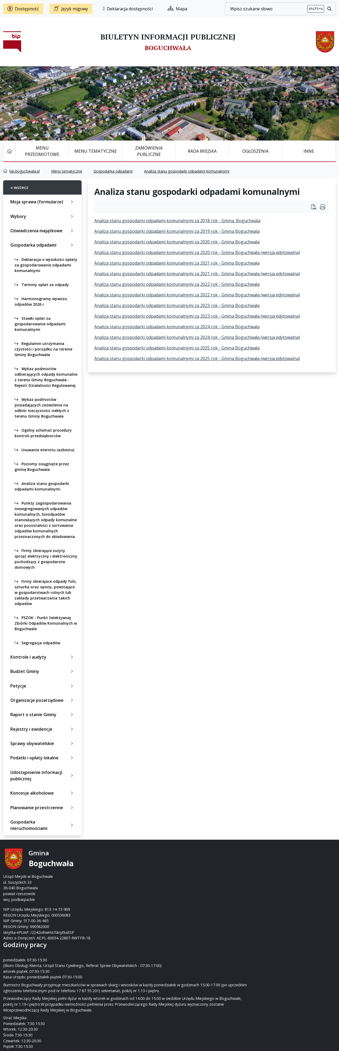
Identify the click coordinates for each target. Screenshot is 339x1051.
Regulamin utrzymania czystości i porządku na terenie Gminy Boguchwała (43, 349)
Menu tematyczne (95, 151)
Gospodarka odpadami (113, 171)
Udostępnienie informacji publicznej (42, 775)
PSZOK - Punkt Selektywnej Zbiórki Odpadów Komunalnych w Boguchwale (46, 623)
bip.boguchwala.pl (25, 171)
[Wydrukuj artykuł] (322, 207)
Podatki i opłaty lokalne (42, 758)
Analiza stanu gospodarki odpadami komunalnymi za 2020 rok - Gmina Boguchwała (177, 242)
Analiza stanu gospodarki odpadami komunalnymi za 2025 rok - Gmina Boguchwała (177, 348)
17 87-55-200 (190, 865)
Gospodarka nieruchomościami (42, 825)
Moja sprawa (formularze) (42, 202)
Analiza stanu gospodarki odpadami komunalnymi (186, 171)
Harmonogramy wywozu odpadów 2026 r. (41, 301)
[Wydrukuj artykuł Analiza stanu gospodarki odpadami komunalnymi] (315, 207)
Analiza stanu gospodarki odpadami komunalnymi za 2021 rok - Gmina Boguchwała (177, 263)
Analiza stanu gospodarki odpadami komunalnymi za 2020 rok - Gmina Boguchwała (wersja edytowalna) (197, 252)
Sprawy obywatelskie (42, 743)
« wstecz (19, 187)
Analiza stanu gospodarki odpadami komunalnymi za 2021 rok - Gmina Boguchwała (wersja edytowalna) (197, 274)
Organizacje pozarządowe (42, 700)
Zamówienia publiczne (149, 151)
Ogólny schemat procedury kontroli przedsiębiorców (43, 433)
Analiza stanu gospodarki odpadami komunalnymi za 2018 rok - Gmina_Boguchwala (177, 221)
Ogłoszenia (255, 151)
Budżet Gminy (42, 671)
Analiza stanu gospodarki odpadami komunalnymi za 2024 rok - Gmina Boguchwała (177, 327)
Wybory (42, 216)
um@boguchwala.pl (202, 876)
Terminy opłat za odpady (42, 284)
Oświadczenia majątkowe (42, 231)
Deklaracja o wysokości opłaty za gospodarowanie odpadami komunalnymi (46, 265)
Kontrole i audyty (42, 657)
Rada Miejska (202, 151)
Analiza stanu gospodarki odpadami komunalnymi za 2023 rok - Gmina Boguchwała (177, 305)
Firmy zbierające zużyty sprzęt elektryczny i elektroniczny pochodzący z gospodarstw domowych (46, 559)
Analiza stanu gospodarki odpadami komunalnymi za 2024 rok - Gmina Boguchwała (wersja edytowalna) (197, 337)
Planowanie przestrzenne (42, 808)
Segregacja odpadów (37, 642)
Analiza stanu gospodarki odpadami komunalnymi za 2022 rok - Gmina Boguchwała (177, 284)
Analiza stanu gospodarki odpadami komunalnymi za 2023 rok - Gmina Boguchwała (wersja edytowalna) (197, 316)
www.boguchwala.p (190, 882)
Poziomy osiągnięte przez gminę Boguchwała (42, 466)
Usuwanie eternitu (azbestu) (44, 449)
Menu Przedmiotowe (42, 151)
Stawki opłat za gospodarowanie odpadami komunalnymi (40, 324)
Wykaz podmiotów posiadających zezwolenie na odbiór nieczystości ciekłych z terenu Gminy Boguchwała (42, 408)
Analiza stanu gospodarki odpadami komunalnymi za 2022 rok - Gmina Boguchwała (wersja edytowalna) (197, 295)
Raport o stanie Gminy (42, 714)
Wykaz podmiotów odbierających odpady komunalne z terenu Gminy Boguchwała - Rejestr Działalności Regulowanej (46, 377)
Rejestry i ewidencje (42, 729)
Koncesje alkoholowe (42, 793)
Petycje (42, 686)
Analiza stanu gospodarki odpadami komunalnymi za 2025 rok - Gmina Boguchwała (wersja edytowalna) (197, 358)
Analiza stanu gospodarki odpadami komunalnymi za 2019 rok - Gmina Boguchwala (177, 231)
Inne (309, 151)
